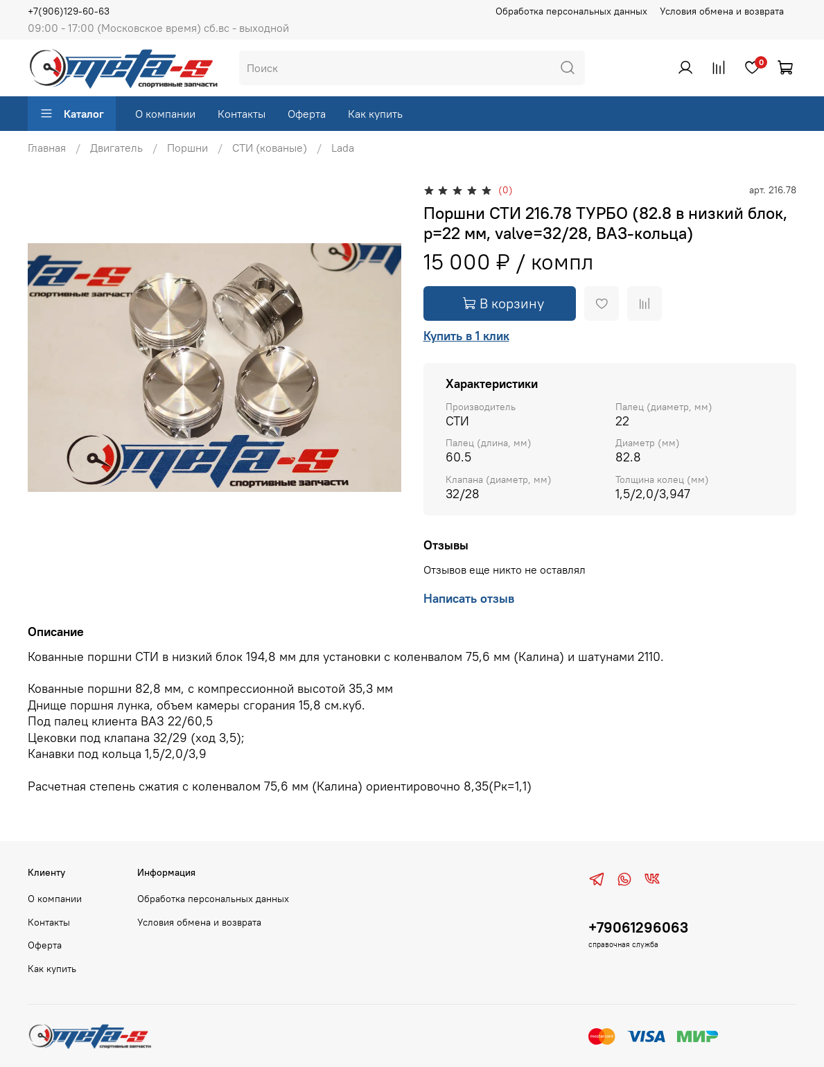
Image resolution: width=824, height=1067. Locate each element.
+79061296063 (638, 927)
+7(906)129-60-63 (68, 11)
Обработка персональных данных (571, 11)
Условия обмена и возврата (722, 11)
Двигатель (116, 148)
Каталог (72, 114)
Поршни (187, 148)
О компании (165, 114)
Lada (342, 148)
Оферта (307, 114)
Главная (47, 148)
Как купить (375, 114)
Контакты (241, 114)
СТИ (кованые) (269, 148)
